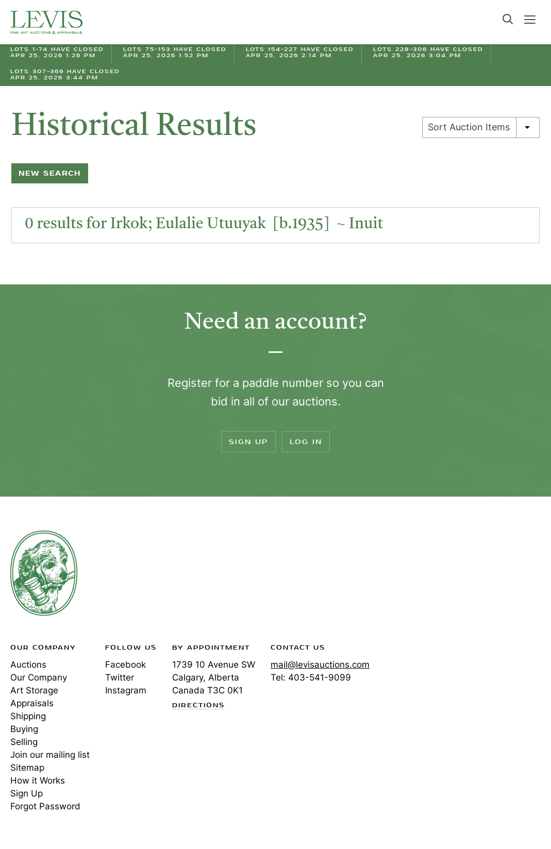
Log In (306, 441)
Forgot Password (45, 806)
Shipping (28, 716)
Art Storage (34, 690)
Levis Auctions (46, 22)
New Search (50, 173)
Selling (24, 742)
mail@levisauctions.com (320, 664)
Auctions (28, 664)
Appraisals (32, 703)
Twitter (119, 677)
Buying (24, 729)
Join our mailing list (50, 755)
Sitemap (27, 767)
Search (507, 19)
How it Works (37, 780)
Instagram (125, 690)
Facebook (125, 664)
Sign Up (248, 441)
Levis (43, 573)
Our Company (38, 677)
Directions (198, 705)
